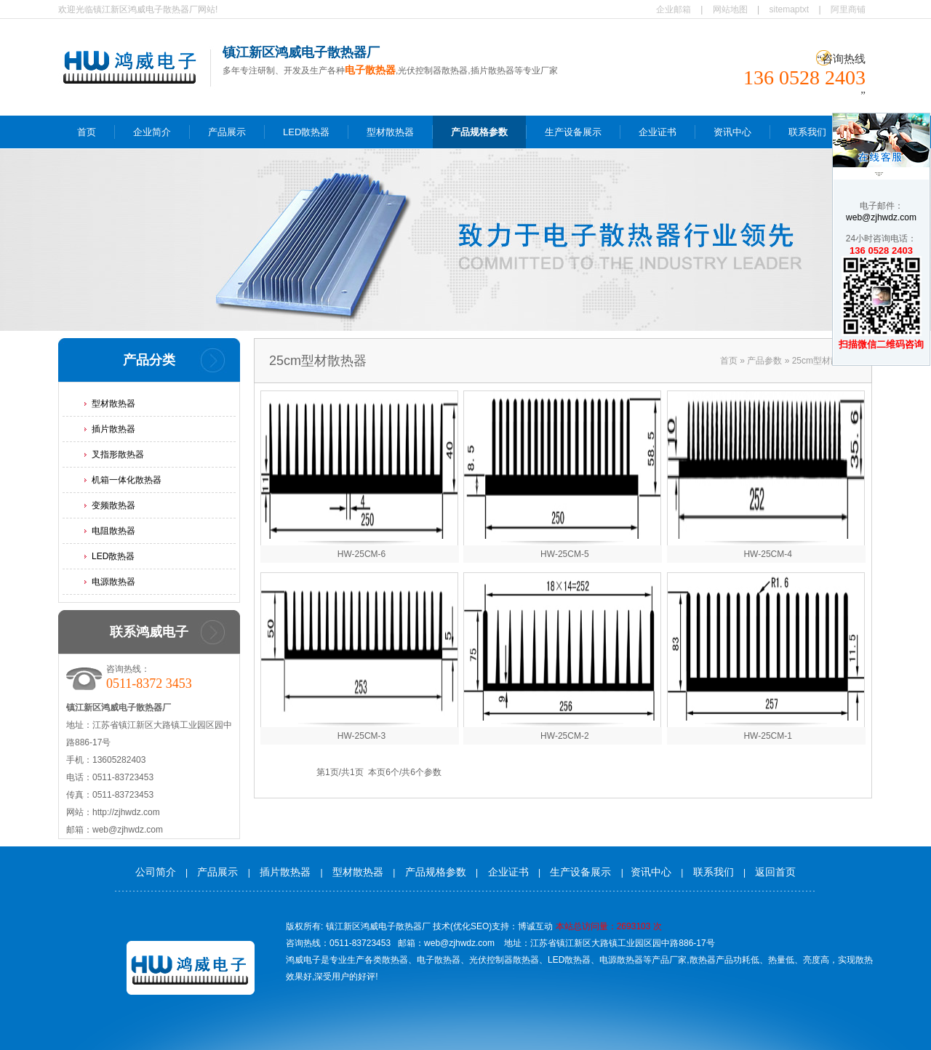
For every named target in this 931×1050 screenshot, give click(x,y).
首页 (86, 132)
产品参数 (764, 361)
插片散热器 (113, 429)
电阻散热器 (113, 531)
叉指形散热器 (118, 454)
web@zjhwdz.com (881, 217)
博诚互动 (535, 926)
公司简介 (155, 872)
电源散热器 (113, 582)
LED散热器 (306, 132)
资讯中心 (732, 132)
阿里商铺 (848, 9)
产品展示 (227, 132)
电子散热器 (438, 960)
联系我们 (807, 132)
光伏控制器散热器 (504, 960)
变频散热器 (113, 505)
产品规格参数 (479, 132)
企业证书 (657, 132)
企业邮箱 (673, 9)
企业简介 (152, 132)
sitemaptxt (790, 9)
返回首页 (775, 872)
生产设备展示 (573, 132)
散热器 (395, 960)
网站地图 (730, 9)
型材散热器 (390, 132)
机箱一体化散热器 (126, 480)
